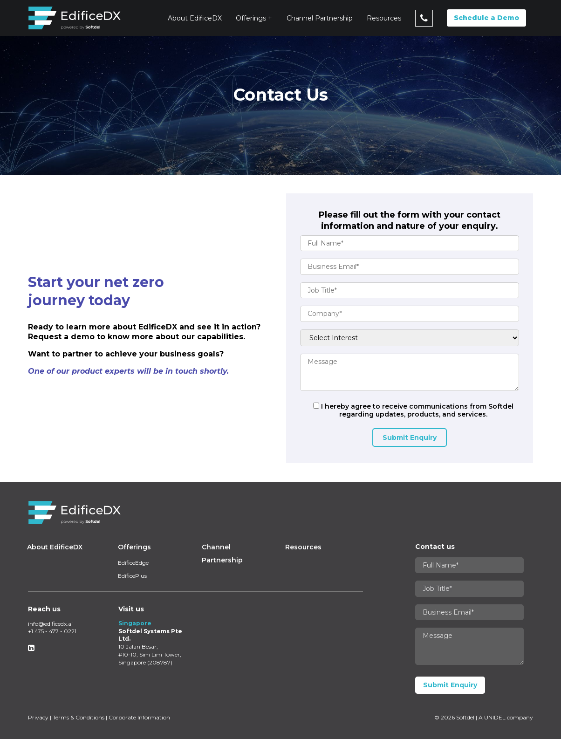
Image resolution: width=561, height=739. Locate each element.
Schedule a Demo (486, 18)
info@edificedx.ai (50, 623)
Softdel (465, 717)
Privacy (38, 717)
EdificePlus (132, 575)
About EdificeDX (195, 18)
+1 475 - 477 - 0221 (52, 631)
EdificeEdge (133, 562)
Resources (384, 18)
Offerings (251, 18)
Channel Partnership (320, 18)
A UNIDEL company (506, 717)
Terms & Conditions (78, 717)
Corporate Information (139, 717)
